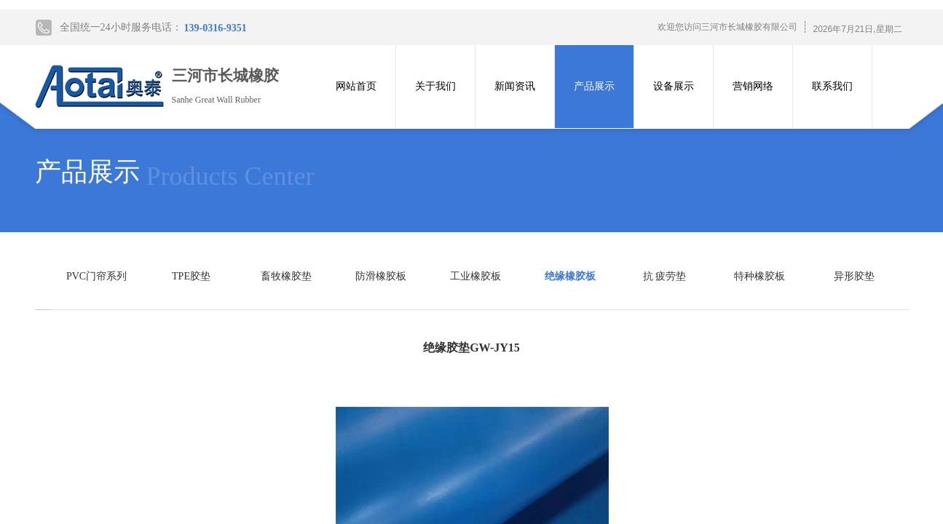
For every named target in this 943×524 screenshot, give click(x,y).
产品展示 (594, 86)
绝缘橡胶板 (570, 276)
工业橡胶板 (475, 276)
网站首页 (356, 86)
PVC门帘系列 (96, 276)
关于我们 (435, 86)
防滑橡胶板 (380, 276)
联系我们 (832, 86)
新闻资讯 (514, 86)
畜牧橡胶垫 (286, 276)
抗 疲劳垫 (665, 276)
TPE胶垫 (191, 276)
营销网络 (753, 86)
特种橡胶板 (759, 276)
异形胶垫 (854, 276)
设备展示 (673, 86)
